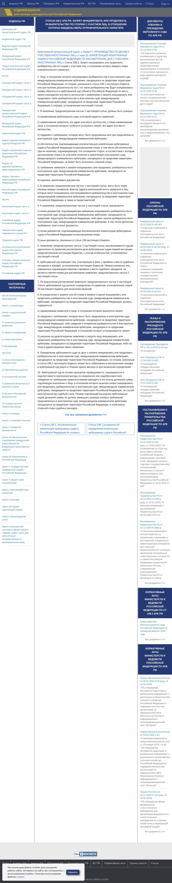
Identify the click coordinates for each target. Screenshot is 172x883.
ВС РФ (92, 3)
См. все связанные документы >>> (86, 414)
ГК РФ (5, 76)
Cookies (20, 877)
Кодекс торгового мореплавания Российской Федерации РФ (16, 179)
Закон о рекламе (11, 499)
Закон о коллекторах (13, 305)
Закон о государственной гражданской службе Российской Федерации (15, 469)
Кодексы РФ (16, 3)
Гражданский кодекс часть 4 (16, 103)
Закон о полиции (10, 413)
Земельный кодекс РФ (13, 133)
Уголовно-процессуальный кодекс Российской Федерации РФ (16, 263)
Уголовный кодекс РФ (13, 273)
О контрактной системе (14, 376)
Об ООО (6, 353)
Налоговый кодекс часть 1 (15, 206)
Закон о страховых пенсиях (16, 420)
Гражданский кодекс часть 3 (16, 96)
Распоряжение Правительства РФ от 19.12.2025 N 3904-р (151, 524)
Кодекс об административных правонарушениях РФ (13, 166)
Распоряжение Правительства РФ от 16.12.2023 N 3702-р (151, 495)
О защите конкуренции (14, 332)
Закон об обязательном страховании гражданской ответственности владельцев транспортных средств (16, 443)
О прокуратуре (9, 346)
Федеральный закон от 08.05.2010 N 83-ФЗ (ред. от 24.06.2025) (154, 247)
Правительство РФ (73, 3)
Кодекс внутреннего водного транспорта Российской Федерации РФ (16, 153)
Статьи (150, 3)
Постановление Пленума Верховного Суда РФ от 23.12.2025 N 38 (153, 46)
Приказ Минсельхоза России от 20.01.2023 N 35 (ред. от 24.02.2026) (155, 681)
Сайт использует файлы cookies (92, 879)
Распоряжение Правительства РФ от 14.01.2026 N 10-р (151, 438)
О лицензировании (12, 339)
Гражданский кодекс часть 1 (16, 83)
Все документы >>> (155, 140)
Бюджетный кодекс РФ (14, 39)
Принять (73, 872)
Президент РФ (51, 3)
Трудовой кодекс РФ (12, 240)
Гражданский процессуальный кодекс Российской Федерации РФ (16, 113)
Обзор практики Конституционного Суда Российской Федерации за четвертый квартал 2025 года (153, 627)
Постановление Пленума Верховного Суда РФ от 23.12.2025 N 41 (153, 113)
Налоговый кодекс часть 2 (15, 213)
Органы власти (133, 3)
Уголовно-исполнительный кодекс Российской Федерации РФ (16, 250)
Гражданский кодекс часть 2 (16, 89)
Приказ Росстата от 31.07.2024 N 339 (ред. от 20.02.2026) (153, 795)
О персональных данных (15, 370)
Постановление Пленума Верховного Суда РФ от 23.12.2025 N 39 (153, 87)
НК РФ (5, 199)
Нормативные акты (110, 3)
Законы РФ (33, 3)
